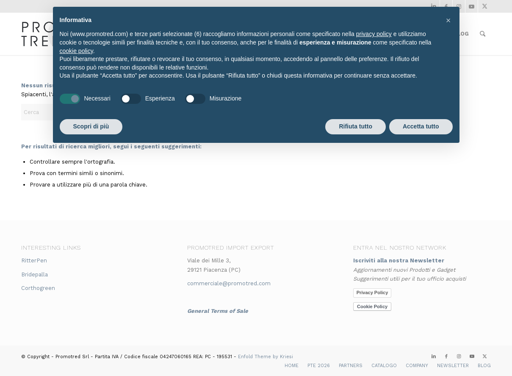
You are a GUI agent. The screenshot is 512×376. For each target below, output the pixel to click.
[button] (448, 20)
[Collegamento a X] (484, 6)
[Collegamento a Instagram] (459, 356)
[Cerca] (482, 34)
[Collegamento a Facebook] (446, 356)
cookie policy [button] (76, 50)
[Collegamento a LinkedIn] (433, 356)
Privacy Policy (372, 292)
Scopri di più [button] (91, 126)
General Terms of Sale (217, 311)
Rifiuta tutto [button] (355, 126)
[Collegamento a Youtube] (471, 6)
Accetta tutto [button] (421, 126)
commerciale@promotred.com (229, 283)
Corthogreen (38, 288)
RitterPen (34, 260)
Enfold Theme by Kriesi (265, 356)
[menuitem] (482, 34)
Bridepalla (34, 274)
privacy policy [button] (374, 34)
